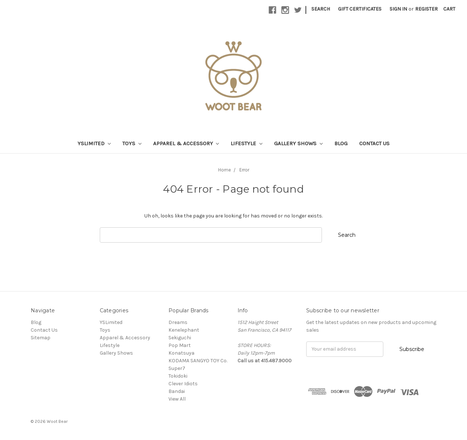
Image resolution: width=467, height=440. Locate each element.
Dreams (177, 322)
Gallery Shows (298, 143)
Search (320, 9)
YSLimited (94, 143)
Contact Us (374, 143)
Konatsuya (181, 353)
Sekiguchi (179, 338)
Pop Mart (179, 345)
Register (426, 9)
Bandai (176, 391)
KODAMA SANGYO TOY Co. (197, 361)
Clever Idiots (183, 384)
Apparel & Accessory (186, 143)
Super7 (176, 368)
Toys (131, 143)
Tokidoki (177, 376)
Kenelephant (183, 330)
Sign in (398, 9)
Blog (341, 143)
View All (177, 399)
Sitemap (40, 338)
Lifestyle (246, 143)
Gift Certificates (359, 9)
